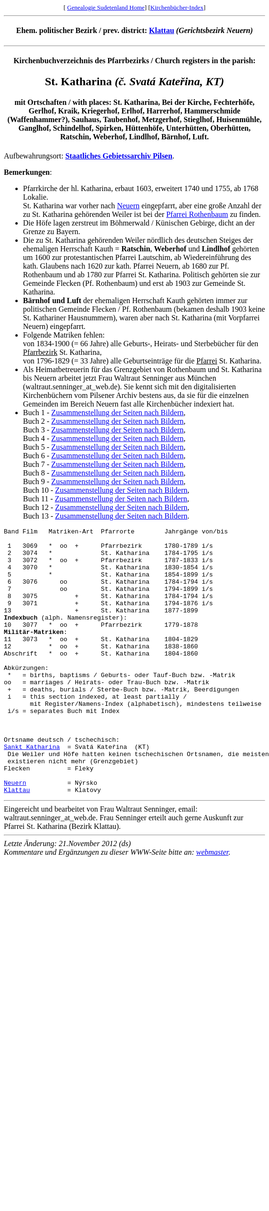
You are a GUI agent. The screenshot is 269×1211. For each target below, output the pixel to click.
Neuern (128, 206)
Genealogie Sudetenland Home (106, 7)
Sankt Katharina (32, 791)
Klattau (161, 30)
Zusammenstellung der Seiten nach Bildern (117, 412)
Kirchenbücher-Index (176, 7)
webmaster (212, 905)
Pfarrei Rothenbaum (197, 214)
